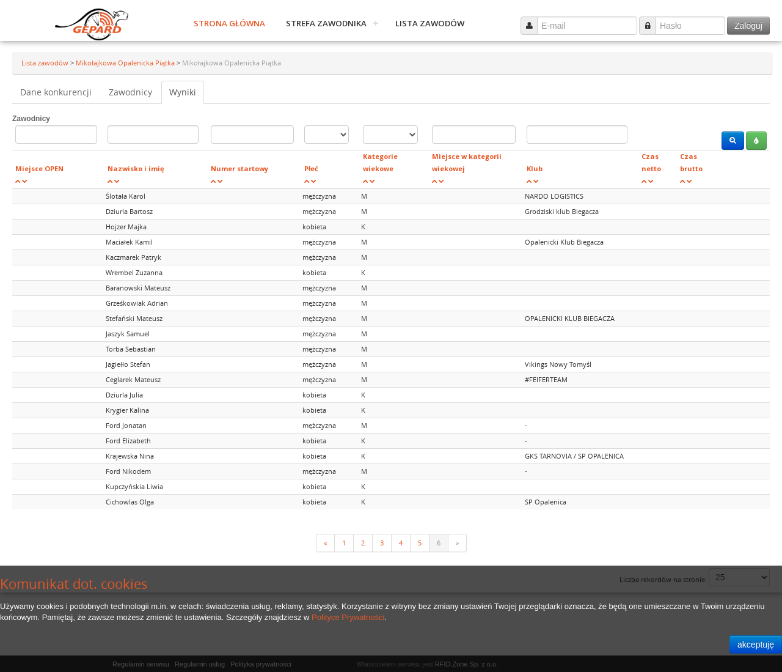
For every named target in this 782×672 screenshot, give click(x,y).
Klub (535, 168)
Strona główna (229, 23)
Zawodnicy (130, 92)
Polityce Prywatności (348, 617)
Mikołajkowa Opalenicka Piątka (126, 62)
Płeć (311, 168)
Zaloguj (748, 26)
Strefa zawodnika (326, 23)
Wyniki (182, 92)
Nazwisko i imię (136, 168)
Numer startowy (239, 168)
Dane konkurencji (56, 92)
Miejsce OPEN (39, 168)
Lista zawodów (429, 23)
